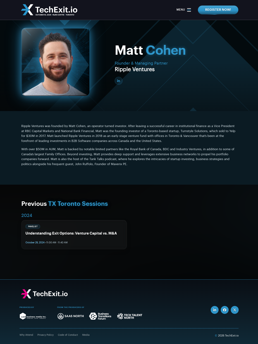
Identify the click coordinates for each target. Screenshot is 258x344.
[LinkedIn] (119, 81)
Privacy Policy (45, 335)
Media (86, 335)
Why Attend (26, 335)
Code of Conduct (68, 335)
